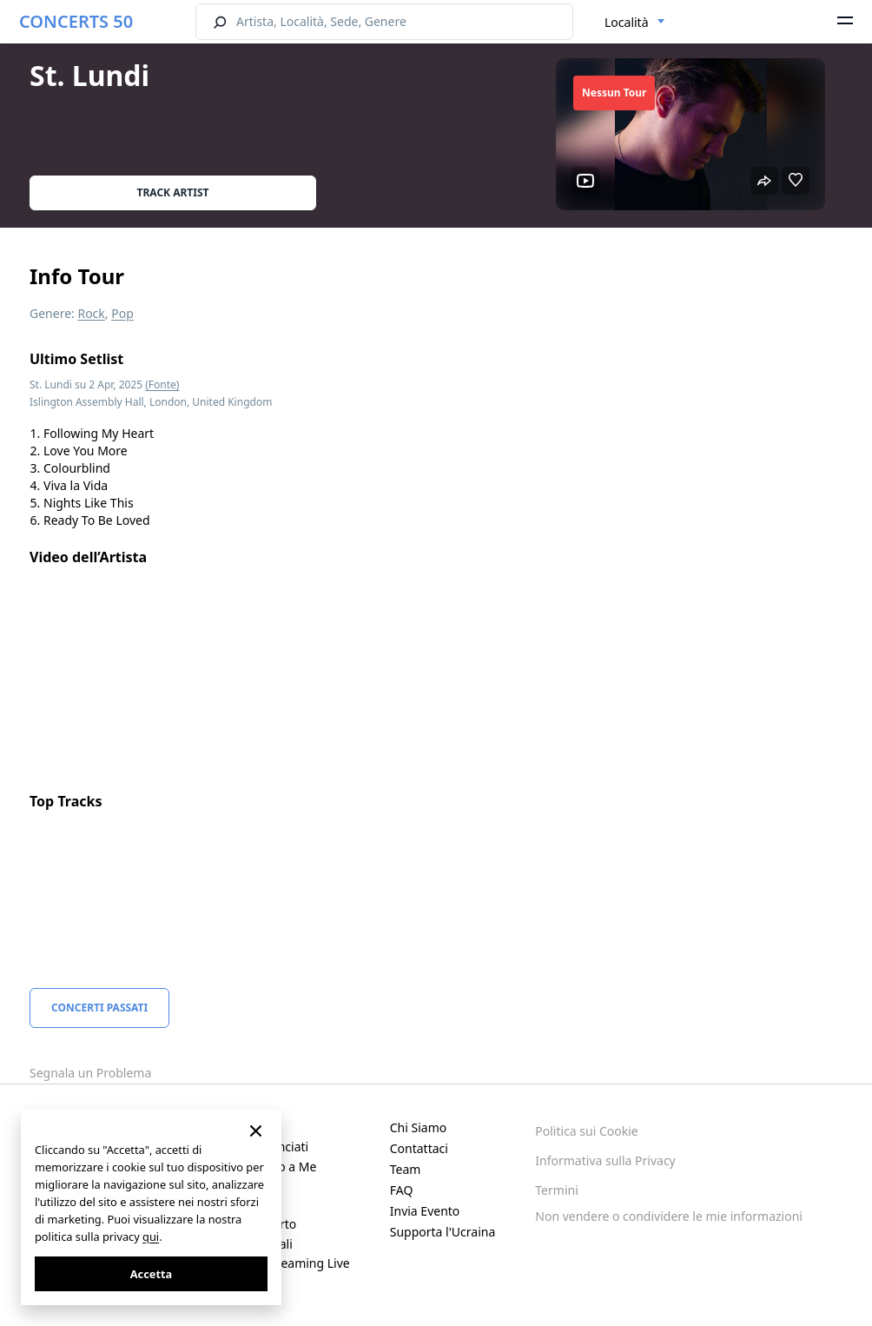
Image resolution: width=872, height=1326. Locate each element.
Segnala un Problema (90, 1072)
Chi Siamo (418, 1127)
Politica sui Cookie (586, 1131)
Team (405, 1169)
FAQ (401, 1190)
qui (150, 1236)
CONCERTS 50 (76, 21)
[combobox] (635, 22)
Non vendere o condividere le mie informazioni (669, 1216)
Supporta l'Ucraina (443, 1231)
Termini (556, 1190)
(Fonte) (162, 384)
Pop (122, 313)
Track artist (173, 192)
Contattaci (419, 1148)
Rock (90, 313)
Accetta (151, 1274)
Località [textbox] (626, 22)
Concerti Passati (99, 1007)
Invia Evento (425, 1211)
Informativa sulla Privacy (605, 1160)
